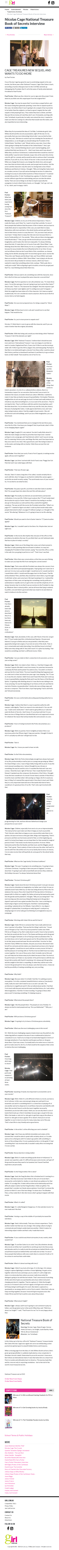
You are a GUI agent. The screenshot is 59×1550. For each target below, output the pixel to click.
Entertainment (16, 9)
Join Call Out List (10, 1508)
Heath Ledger (9, 1488)
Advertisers (8, 1520)
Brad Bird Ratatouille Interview (15, 1457)
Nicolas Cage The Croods (13, 1448)
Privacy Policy (9, 1506)
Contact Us (8, 1515)
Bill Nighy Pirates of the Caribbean (16, 1464)
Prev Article (10, 35)
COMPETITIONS (11, 1390)
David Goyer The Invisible (13, 1467)
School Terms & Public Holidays (19, 1435)
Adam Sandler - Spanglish (13, 1455)
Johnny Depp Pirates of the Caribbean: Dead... (20, 1474)
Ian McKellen (9, 1486)
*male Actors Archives (14, 12)
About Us (8, 1517)
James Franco (9, 1481)
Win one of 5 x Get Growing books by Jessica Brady (30, 1407)
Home (7, 9)
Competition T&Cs (10, 1503)
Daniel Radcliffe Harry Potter (14, 1460)
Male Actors (34, 9)
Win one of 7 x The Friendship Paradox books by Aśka (31, 1420)
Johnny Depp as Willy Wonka (14, 1472)
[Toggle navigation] (7, 2)
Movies (25, 9)
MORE (51, 1390)
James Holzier (9, 1479)
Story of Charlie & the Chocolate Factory (18, 1469)
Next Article (48, 35)
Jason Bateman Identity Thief (14, 1446)
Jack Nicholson (10, 1483)
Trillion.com (31, 1546)
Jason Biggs (9, 1476)
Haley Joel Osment (11, 1493)
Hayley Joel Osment (11, 1490)
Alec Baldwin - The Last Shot (14, 1453)
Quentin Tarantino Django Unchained (17, 1450)
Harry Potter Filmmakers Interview (16, 1462)
